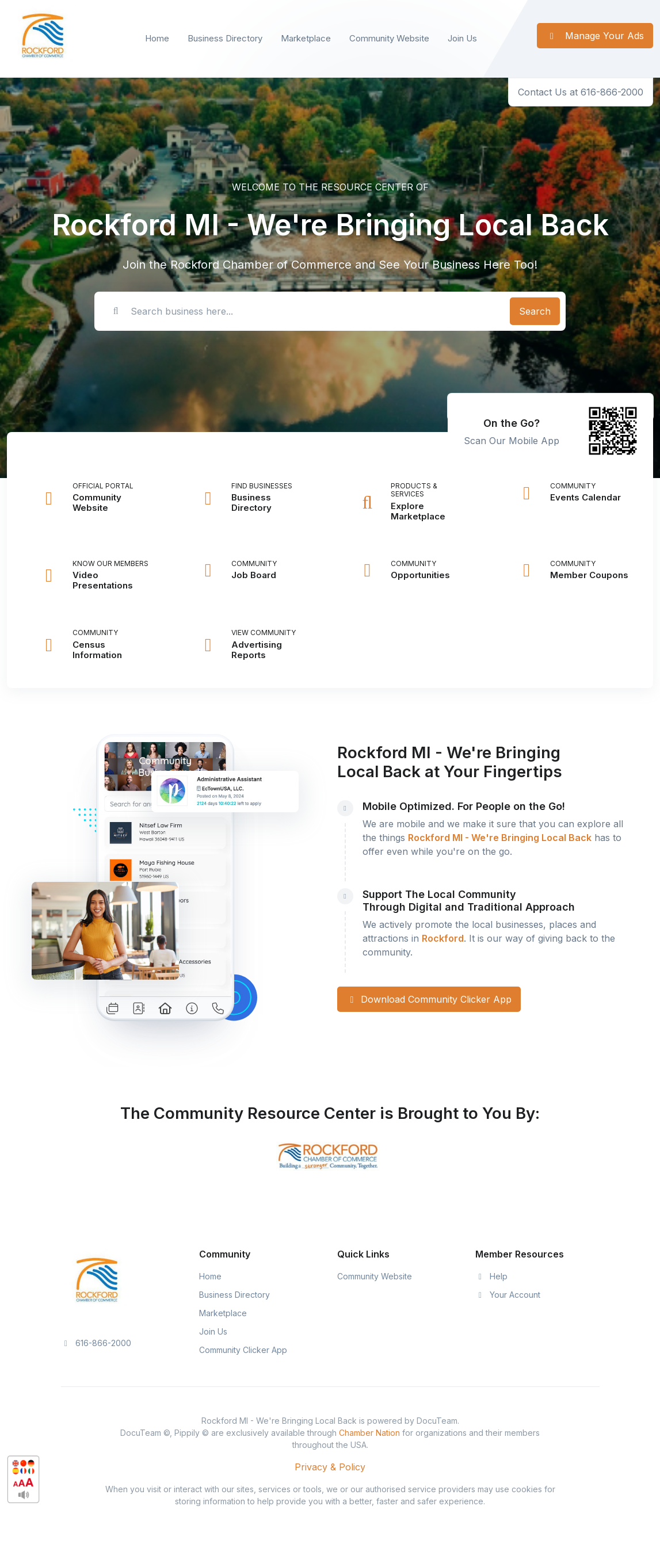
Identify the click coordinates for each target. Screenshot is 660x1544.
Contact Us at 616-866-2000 (580, 92)
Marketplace (306, 38)
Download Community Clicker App (429, 999)
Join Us (462, 38)
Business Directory (225, 38)
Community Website (389, 38)
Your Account (508, 1295)
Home (157, 38)
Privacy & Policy (330, 1467)
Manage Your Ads (595, 35)
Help (491, 1276)
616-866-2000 (96, 1343)
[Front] (41, 39)
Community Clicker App (243, 1350)
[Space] (95, 1282)
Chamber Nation (369, 1433)
